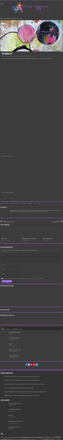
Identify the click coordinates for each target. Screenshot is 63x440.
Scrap (35, 203)
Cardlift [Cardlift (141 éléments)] (54, 437)
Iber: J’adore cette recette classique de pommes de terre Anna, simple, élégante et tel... (22, 380)
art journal (6, 203)
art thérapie (23, 203)
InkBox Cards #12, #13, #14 (29, 238)
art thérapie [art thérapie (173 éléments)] (25, 437)
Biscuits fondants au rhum (14, 332)
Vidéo (40, 203)
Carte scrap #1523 (52, 221)
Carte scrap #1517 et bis (10, 221)
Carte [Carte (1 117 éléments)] (58, 437)
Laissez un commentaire (25, 56)
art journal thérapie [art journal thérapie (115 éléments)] (16, 437)
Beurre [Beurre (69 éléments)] (44, 437)
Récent (2, 329)
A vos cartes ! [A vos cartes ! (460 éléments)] (37, 437)
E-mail (3, 269)
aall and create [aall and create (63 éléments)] (4, 437)
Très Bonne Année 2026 (14, 337)
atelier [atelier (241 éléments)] (30, 437)
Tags (21, 329)
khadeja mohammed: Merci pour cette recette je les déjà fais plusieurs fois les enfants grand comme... (25, 391)
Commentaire (5, 252)
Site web (3, 274)
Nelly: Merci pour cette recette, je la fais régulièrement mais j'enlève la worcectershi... (21, 395)
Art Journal (13, 18)
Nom (3, 265)
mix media (30, 203)
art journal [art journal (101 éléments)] (9, 437)
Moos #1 (4, 238)
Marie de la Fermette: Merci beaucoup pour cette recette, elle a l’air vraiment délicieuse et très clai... (24, 384)
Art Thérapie (7, 18)
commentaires (15, 329)
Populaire (8, 329)
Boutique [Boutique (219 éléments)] (48, 437)
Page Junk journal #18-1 (14, 355)
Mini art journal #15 (48, 238)
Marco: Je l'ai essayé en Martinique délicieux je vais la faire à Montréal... (19, 387)
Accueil (2, 18)
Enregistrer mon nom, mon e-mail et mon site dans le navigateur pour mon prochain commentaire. (23, 278)
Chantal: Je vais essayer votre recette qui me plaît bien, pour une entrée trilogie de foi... (22, 376)
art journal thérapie (15, 203)
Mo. (3, 56)
